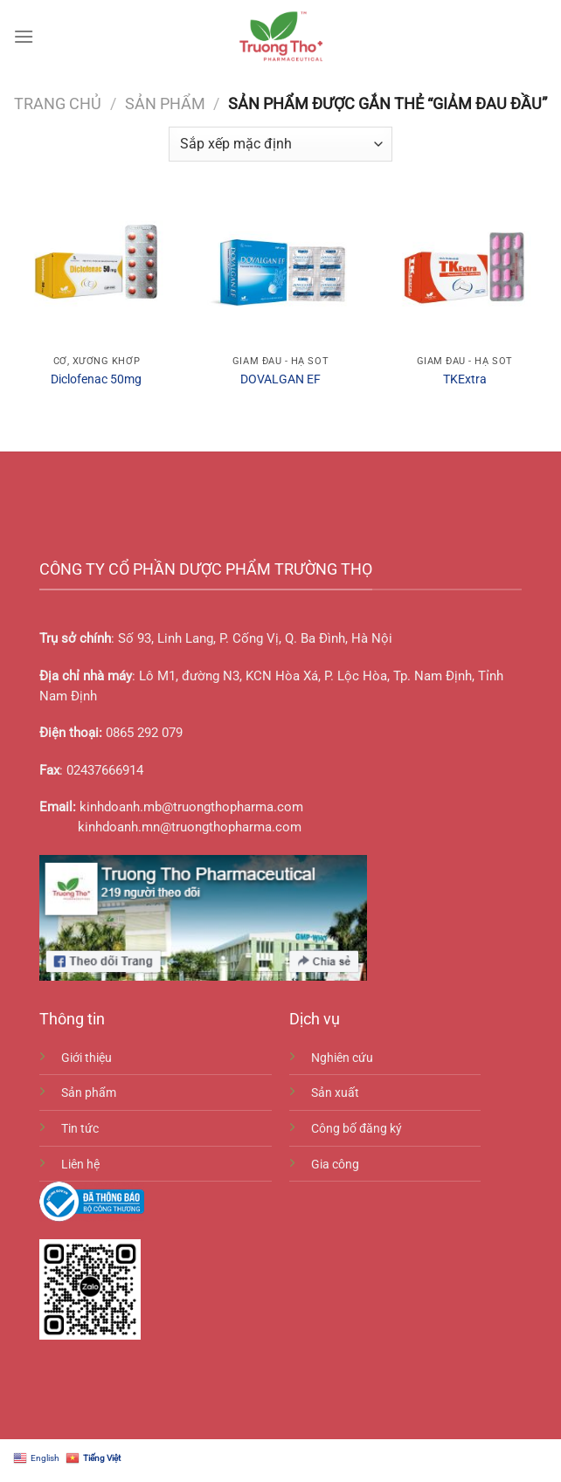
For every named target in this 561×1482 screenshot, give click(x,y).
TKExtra (465, 379)
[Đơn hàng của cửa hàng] (280, 144)
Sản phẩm (165, 103)
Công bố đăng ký (356, 1128)
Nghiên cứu (342, 1058)
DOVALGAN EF (280, 379)
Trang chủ (57, 103)
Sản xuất (335, 1093)
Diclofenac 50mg (96, 379)
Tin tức (80, 1128)
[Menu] (23, 36)
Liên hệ (80, 1164)
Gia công (335, 1164)
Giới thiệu (86, 1058)
